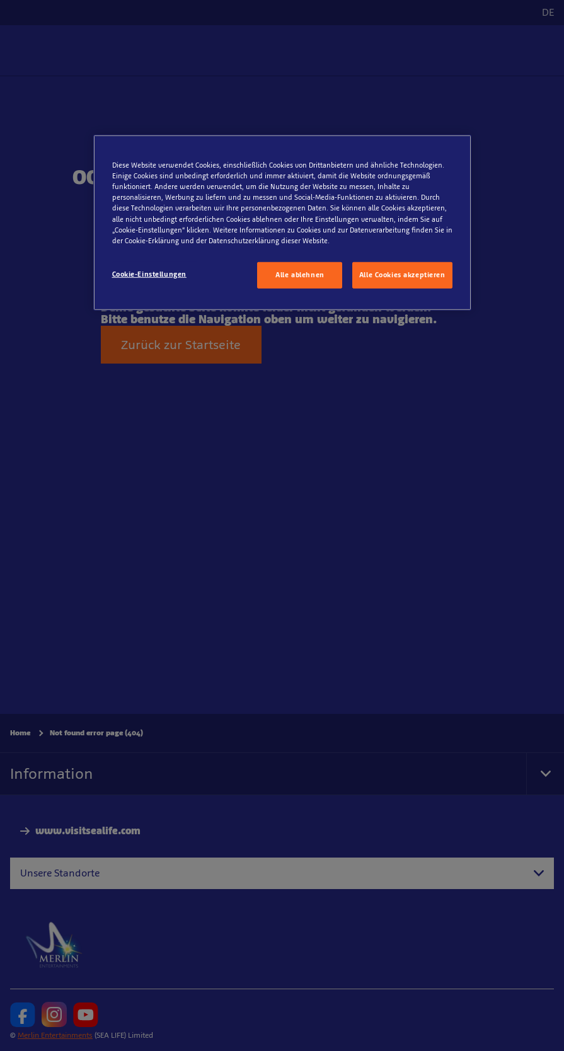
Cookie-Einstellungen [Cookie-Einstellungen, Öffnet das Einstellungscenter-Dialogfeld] (149, 273)
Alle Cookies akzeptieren (402, 274)
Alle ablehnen (299, 274)
